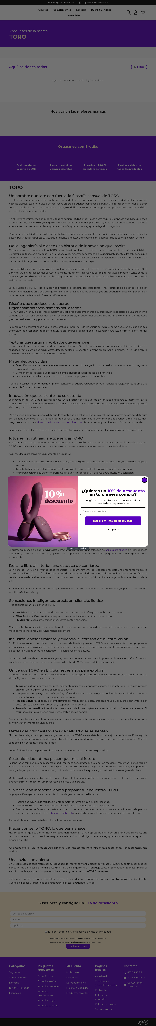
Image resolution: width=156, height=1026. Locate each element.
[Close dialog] (144, 480)
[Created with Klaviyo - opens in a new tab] (78, 548)
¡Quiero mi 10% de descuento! (113, 520)
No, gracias (113, 530)
